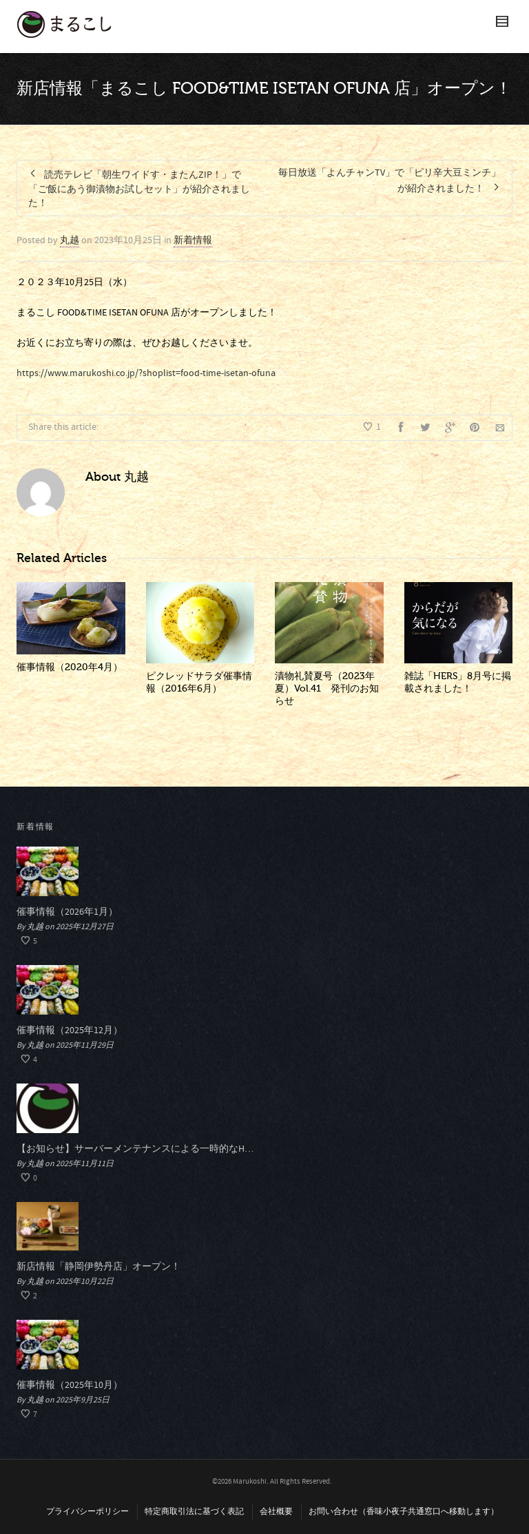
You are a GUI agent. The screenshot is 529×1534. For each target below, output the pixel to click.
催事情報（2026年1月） (67, 912)
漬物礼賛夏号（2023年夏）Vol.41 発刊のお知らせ (327, 688)
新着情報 (193, 240)
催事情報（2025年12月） (70, 1030)
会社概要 (276, 1511)
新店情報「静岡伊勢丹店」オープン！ (98, 1266)
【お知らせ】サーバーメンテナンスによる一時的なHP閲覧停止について (135, 1148)
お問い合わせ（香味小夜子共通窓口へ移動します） (404, 1511)
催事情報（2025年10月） (70, 1385)
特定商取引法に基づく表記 (194, 1511)
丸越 (69, 240)
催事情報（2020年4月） (70, 667)
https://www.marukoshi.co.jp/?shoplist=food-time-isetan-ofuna (146, 373)
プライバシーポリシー (87, 1511)
